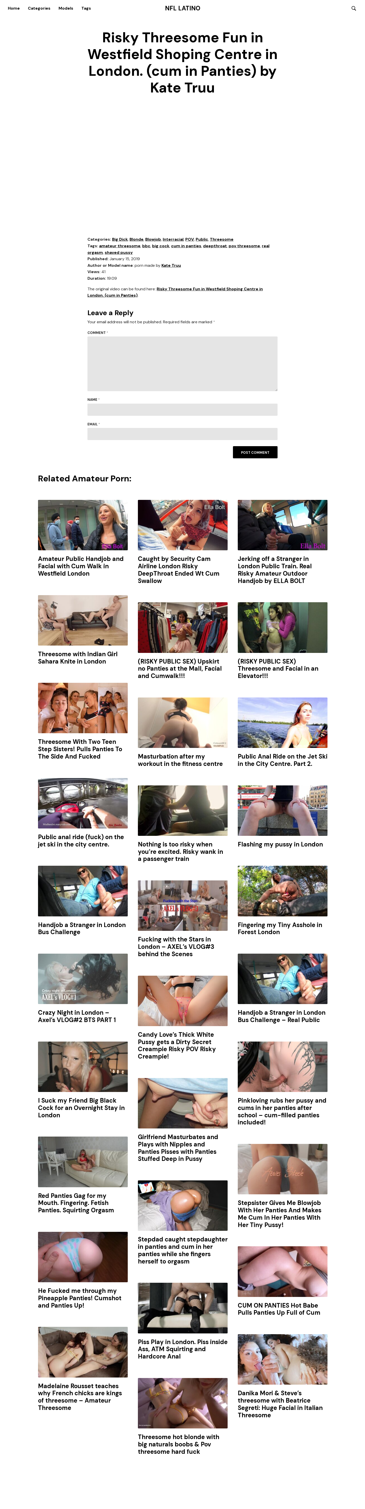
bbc (146, 246)
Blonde (136, 239)
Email (93, 424)
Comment (97, 333)
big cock (160, 246)
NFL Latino (182, 8)
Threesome (221, 239)
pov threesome (244, 246)
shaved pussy (119, 252)
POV (189, 239)
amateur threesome (119, 246)
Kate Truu (171, 266)
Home (14, 8)
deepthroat (215, 246)
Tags (86, 8)
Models (66, 8)
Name (93, 400)
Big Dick (120, 239)
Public (202, 239)
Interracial (173, 239)
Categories (39, 8)
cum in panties (186, 246)
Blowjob (153, 239)
